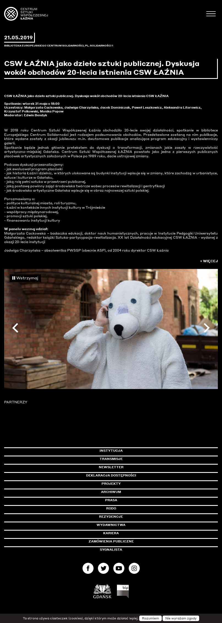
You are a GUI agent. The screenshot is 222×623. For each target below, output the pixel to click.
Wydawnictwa (111, 525)
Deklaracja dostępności (111, 475)
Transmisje (134, 459)
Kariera (111, 533)
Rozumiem (150, 618)
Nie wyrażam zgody (180, 618)
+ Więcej (209, 261)
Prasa (111, 500)
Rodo (111, 508)
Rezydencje (111, 517)
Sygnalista (111, 550)
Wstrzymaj (25, 277)
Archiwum (111, 492)
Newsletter (111, 467)
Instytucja (111, 451)
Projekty (111, 484)
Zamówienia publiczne (123, 541)
